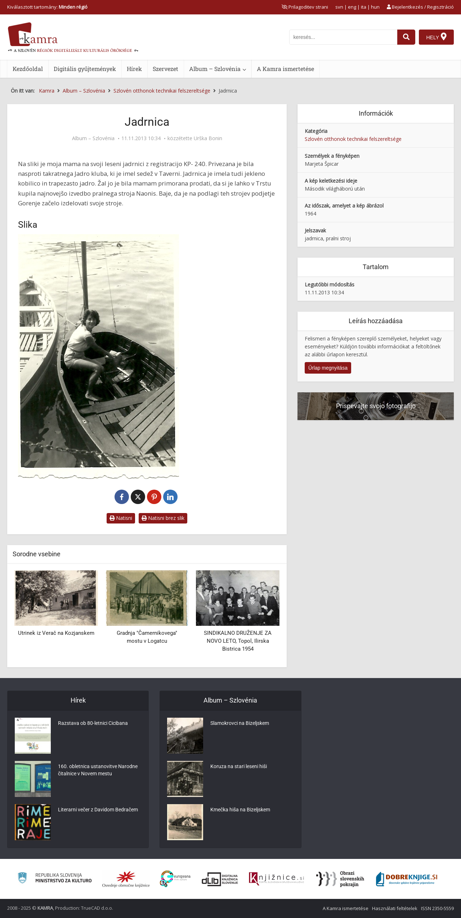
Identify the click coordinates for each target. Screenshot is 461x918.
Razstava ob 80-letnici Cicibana (93, 723)
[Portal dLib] (220, 879)
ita (363, 7)
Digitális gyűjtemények (85, 68)
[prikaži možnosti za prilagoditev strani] (305, 7)
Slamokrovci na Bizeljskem (239, 723)
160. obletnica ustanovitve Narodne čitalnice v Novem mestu (98, 769)
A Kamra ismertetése (285, 68)
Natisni (120, 517)
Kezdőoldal (28, 68)
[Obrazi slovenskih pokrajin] (340, 879)
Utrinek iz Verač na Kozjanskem (56, 633)
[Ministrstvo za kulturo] (54, 879)
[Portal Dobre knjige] (406, 879)
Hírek (134, 68)
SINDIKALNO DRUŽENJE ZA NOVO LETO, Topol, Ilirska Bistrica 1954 (238, 641)
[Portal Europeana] (175, 879)
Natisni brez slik (163, 517)
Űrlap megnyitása (328, 368)
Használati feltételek (394, 908)
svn (339, 7)
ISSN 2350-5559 (437, 908)
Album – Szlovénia (215, 68)
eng (352, 7)
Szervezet (165, 68)
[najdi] (406, 37)
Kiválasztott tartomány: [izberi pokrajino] (47, 7)
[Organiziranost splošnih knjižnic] (126, 879)
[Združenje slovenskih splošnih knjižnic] (276, 879)
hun (375, 7)
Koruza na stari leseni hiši (238, 766)
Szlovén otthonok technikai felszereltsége (353, 138)
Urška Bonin (208, 138)
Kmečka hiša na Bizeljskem (240, 809)
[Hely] (436, 37)
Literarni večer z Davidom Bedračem (98, 809)
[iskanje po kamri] (343, 37)
